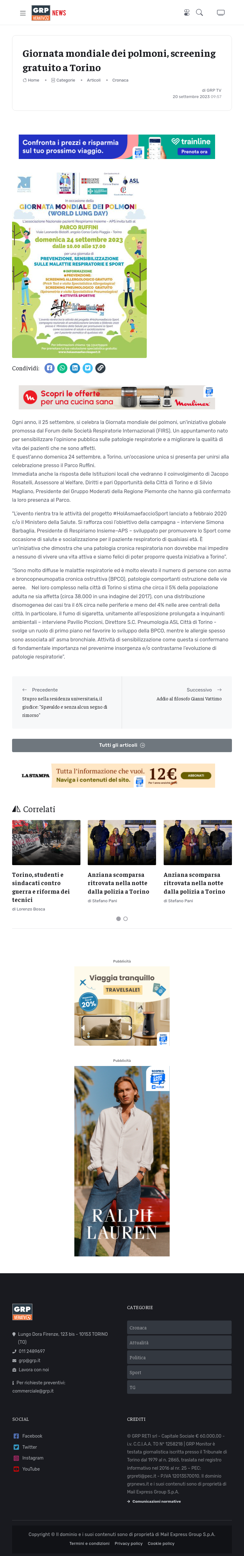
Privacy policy (129, 1543)
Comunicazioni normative (154, 1501)
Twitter (24, 1447)
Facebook (27, 1436)
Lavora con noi (30, 1370)
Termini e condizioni (89, 1543)
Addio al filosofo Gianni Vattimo (189, 698)
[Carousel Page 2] (125, 919)
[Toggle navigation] (23, 13)
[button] (201, 13)
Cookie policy (161, 1543)
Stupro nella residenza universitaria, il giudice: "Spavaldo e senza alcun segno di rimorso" (64, 706)
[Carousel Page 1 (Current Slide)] (118, 919)
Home (31, 80)
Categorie (63, 80)
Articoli (94, 80)
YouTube (26, 1469)
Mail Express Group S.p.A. (187, 1534)
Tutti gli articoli (122, 745)
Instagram (28, 1458)
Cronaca (120, 80)
